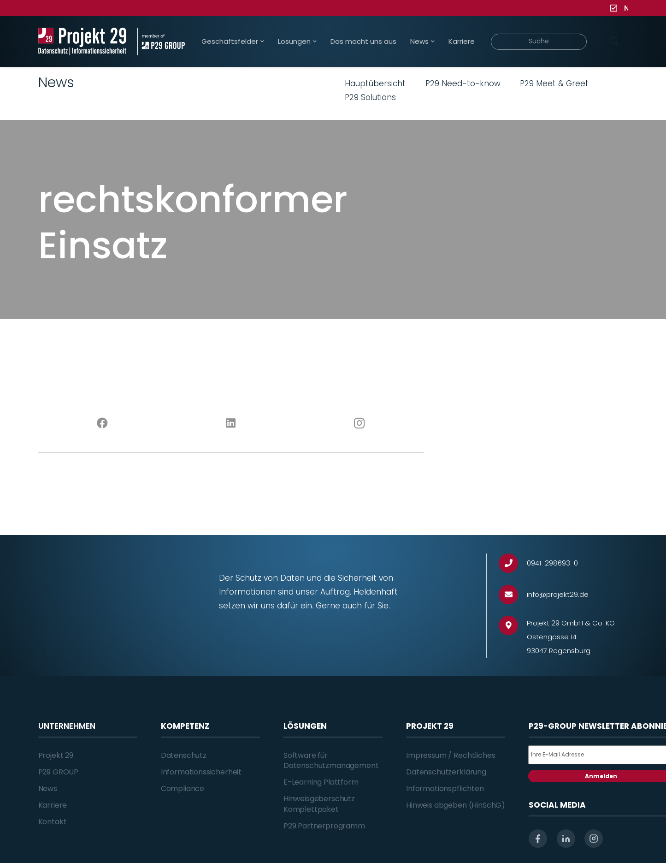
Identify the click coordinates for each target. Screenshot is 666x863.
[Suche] (539, 42)
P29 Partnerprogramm (324, 826)
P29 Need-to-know (463, 83)
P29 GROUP (58, 772)
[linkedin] (566, 838)
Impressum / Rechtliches (450, 755)
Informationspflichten (445, 788)
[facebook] (538, 838)
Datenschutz (183, 755)
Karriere (52, 805)
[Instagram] (359, 423)
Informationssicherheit (201, 772)
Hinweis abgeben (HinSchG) (455, 805)
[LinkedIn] (230, 423)
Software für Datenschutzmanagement (331, 760)
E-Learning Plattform (321, 782)
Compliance (182, 788)
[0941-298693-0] (513, 563)
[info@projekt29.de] (513, 595)
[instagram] (593, 838)
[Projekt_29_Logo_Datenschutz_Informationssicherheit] (82, 41)
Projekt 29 (55, 755)
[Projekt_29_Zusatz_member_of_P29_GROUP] (161, 41)
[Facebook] (102, 423)
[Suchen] (614, 41)
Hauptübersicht (375, 83)
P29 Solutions (370, 97)
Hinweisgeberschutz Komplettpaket (319, 803)
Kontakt (52, 821)
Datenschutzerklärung (446, 772)
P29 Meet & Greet (554, 83)
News (47, 788)
